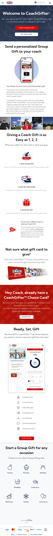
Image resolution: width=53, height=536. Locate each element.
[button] (49, 3)
